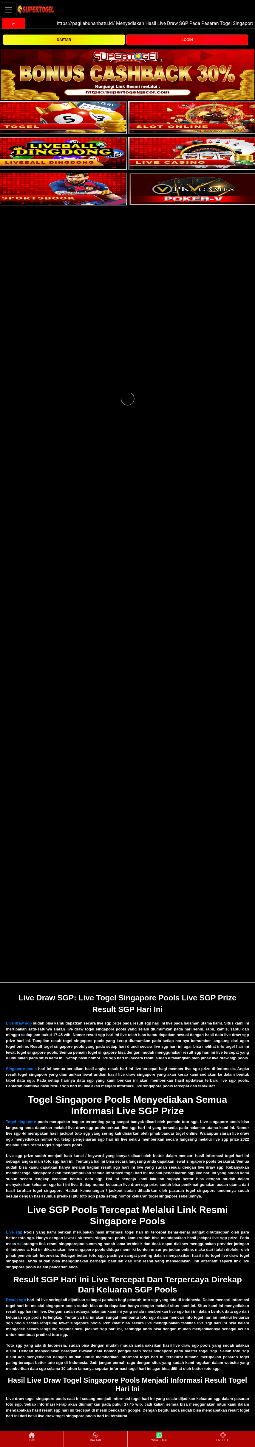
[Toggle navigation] (8, 9)
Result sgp (16, 1300)
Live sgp (14, 1232)
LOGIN (187, 40)
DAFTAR (64, 40)
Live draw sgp (19, 1023)
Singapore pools (21, 1068)
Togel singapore (21, 1121)
